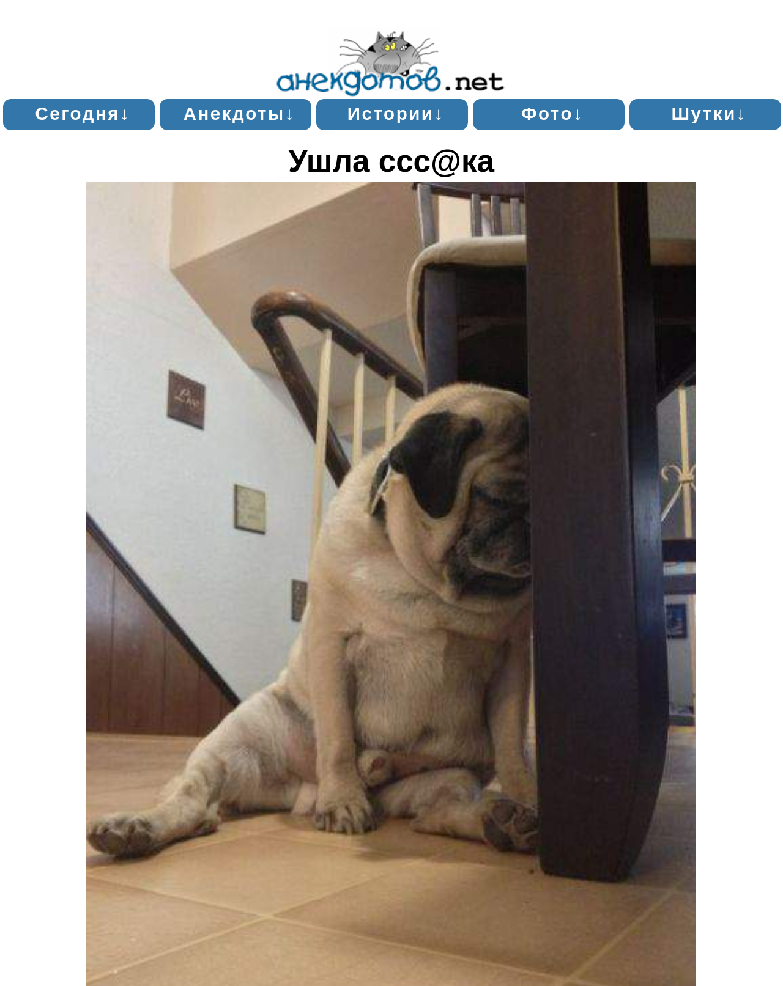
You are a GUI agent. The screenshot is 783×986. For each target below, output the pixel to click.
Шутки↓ (709, 113)
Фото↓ (552, 113)
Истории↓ (396, 113)
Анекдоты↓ (239, 113)
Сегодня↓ (82, 113)
